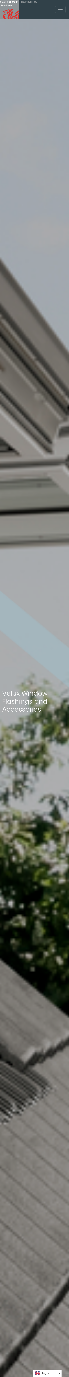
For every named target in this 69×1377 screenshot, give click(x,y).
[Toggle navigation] (60, 9)
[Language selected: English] (47, 1373)
